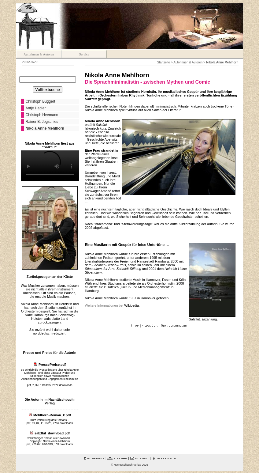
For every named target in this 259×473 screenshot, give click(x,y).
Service (84, 54)
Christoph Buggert (40, 101)
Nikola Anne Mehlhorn (45, 128)
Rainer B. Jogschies (42, 121)
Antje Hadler (36, 108)
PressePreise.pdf (52, 364)
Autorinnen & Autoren (39, 54)
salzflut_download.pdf (52, 433)
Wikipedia (131, 305)
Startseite (163, 62)
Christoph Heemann (42, 115)
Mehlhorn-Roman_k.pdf (52, 415)
